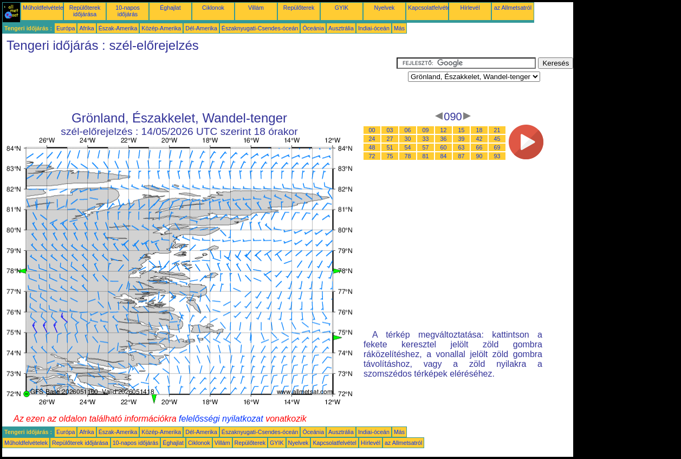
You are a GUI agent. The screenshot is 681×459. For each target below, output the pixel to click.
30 (408, 138)
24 (372, 138)
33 (426, 138)
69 (497, 147)
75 (390, 156)
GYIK (341, 7)
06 (408, 130)
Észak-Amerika (118, 28)
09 (426, 130)
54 (408, 147)
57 (426, 147)
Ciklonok (213, 7)
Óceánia (313, 28)
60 (443, 147)
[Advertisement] (199, 81)
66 (479, 147)
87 (461, 156)
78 (408, 156)
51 (390, 147)
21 (497, 130)
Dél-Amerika (201, 28)
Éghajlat (170, 7)
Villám (256, 7)
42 (479, 138)
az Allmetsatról (512, 7)
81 (426, 156)
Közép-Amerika (161, 28)
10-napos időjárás (127, 10)
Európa (65, 28)
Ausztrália (341, 28)
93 (497, 156)
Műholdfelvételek (44, 7)
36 (443, 138)
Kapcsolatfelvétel (430, 7)
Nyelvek (384, 7)
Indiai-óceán (374, 28)
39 (461, 138)
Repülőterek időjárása (84, 10)
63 (461, 147)
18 (479, 130)
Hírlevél (469, 7)
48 (372, 147)
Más (399, 28)
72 (372, 156)
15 (461, 130)
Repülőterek (298, 7)
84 (443, 156)
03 (390, 130)
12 (443, 130)
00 (372, 130)
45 (497, 138)
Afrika (86, 28)
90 (479, 156)
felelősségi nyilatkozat (221, 418)
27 (390, 138)
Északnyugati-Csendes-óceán (260, 28)
